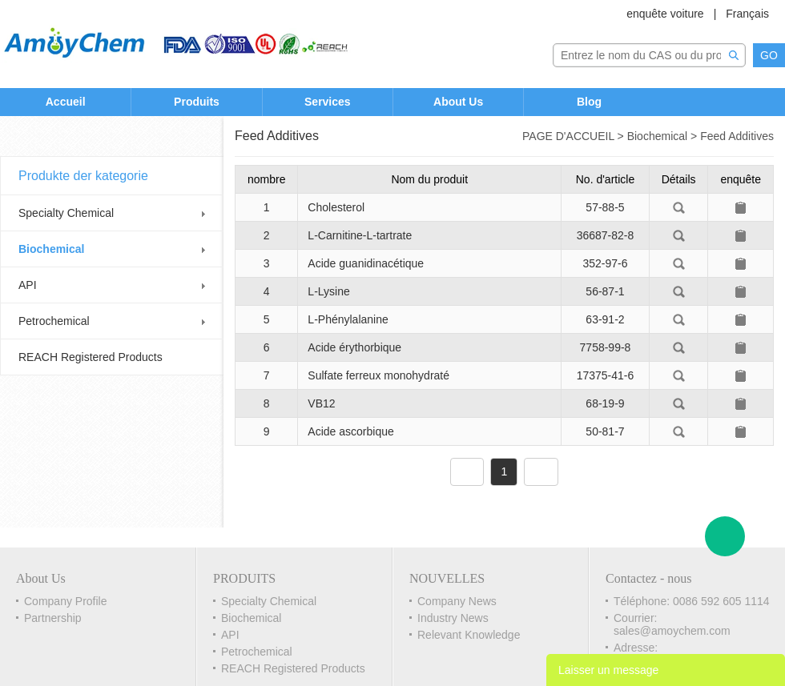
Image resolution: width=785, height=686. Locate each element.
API (27, 285)
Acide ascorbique (350, 431)
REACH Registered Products (90, 357)
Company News (457, 601)
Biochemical (51, 249)
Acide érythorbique (354, 347)
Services (327, 101)
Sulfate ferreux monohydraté (378, 375)
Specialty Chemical (66, 213)
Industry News (453, 618)
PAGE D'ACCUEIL (568, 136)
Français (747, 13)
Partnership (53, 618)
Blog (589, 101)
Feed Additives (737, 136)
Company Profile (65, 601)
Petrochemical (54, 321)
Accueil (66, 101)
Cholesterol (336, 207)
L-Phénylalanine (348, 319)
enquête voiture (665, 13)
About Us (458, 101)
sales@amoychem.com (672, 630)
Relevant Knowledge (468, 634)
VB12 (321, 403)
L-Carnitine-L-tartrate (360, 235)
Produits (196, 101)
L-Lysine (328, 291)
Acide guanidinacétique (366, 263)
